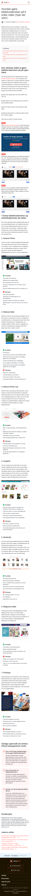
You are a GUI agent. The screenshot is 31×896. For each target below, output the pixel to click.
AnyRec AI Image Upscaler (8, 78)
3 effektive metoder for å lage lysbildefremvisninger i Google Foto (12, 844)
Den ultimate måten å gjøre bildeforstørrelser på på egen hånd (15, 51)
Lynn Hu (19, 22)
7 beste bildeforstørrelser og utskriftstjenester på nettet (15, 55)
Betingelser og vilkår (9, 891)
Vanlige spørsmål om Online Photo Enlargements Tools (15, 59)
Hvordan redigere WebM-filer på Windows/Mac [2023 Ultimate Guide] (14, 848)
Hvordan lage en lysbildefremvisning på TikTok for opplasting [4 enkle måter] (15, 836)
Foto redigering (26, 22)
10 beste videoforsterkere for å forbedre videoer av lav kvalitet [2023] (14, 840)
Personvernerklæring (21, 891)
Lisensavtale (15, 893)
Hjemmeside (7, 855)
